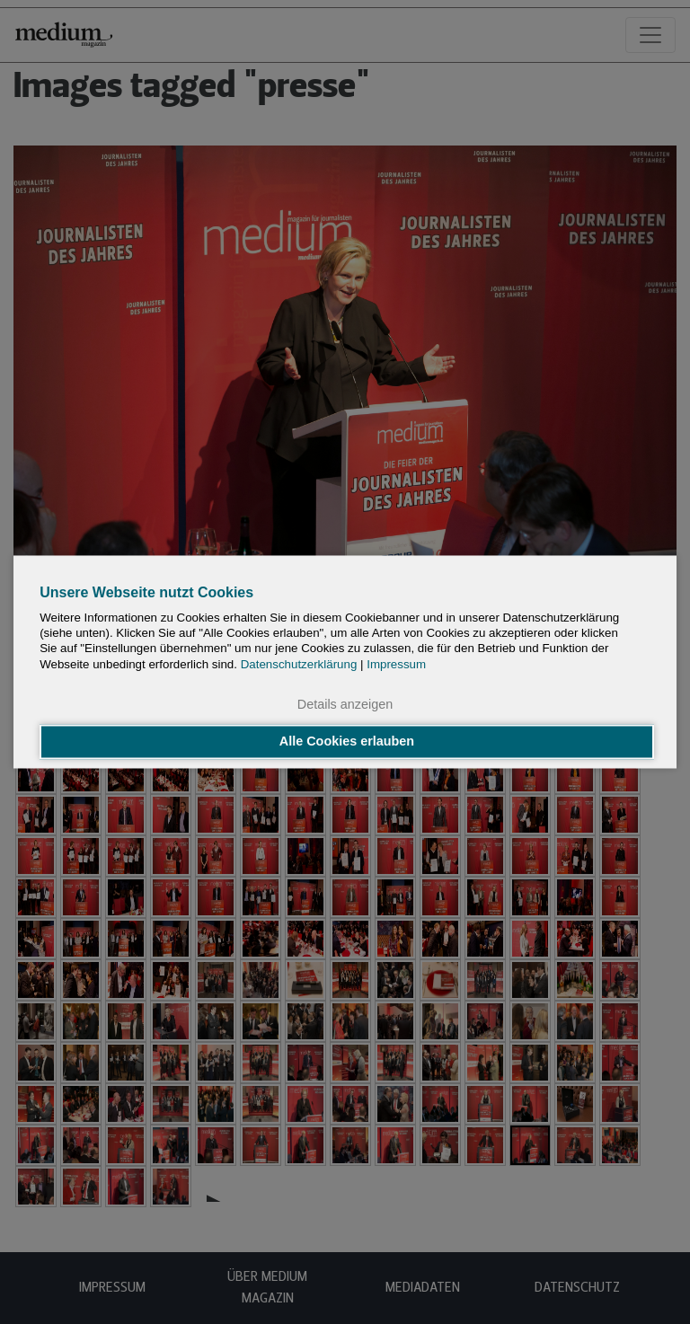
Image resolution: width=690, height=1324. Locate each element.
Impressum (396, 664)
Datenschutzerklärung (299, 664)
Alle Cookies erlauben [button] (346, 742)
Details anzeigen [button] (345, 704)
